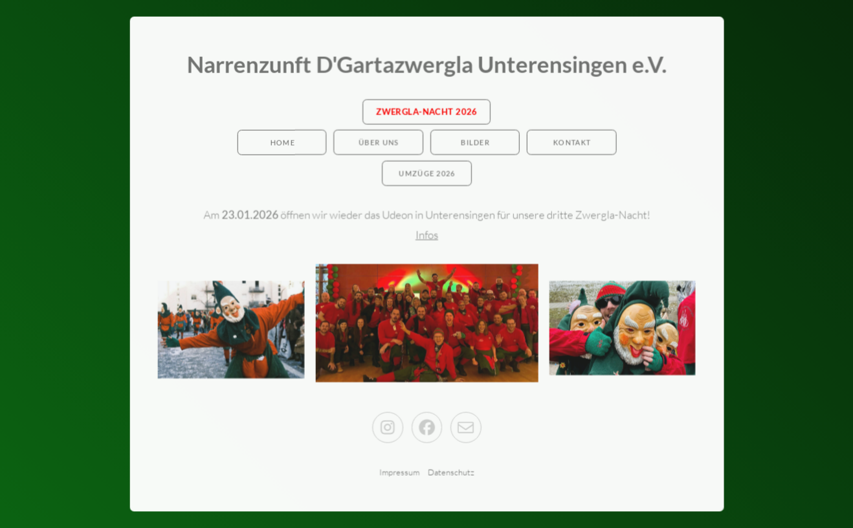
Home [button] (282, 143)
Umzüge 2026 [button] (427, 174)
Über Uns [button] (379, 143)
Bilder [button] (475, 143)
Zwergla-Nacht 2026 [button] (426, 112)
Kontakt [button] (571, 143)
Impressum (399, 472)
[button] (387, 427)
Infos (426, 234)
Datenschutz (450, 472)
